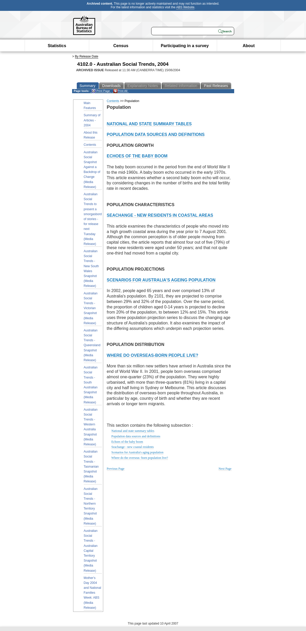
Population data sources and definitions (136, 436)
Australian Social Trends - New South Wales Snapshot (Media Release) (91, 268)
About (249, 45)
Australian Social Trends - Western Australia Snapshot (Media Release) (91, 427)
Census (120, 45)
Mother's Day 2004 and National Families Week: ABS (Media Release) (92, 593)
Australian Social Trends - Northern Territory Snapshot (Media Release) (91, 506)
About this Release (91, 135)
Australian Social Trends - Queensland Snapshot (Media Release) (92, 345)
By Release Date (86, 56)
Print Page (101, 91)
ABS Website (185, 7)
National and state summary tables (133, 431)
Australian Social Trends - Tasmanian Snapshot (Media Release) (91, 466)
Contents (90, 145)
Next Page (225, 468)
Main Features (90, 105)
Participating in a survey (185, 45)
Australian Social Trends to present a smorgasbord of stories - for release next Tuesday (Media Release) (93, 219)
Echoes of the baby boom (127, 442)
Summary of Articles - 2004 (92, 120)
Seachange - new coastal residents (133, 447)
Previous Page (115, 468)
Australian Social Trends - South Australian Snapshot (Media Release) (91, 385)
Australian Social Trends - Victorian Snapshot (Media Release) (91, 308)
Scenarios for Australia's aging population (138, 452)
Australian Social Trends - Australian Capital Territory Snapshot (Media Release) (91, 550)
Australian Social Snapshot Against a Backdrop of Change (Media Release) (92, 169)
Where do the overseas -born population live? (139, 458)
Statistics (57, 45)
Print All (120, 91)
